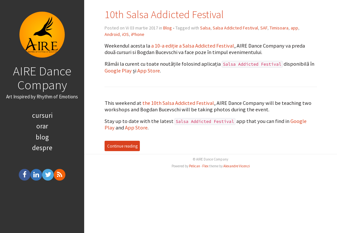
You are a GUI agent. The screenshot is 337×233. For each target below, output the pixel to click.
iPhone (137, 34)
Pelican (194, 166)
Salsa (205, 28)
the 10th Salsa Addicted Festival (178, 103)
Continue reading (122, 146)
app (294, 28)
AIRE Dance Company (42, 78)
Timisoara (279, 28)
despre (42, 147)
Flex (205, 166)
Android (112, 34)
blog (42, 137)
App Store (148, 70)
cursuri (42, 115)
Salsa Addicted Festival (235, 28)
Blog (167, 28)
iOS (125, 34)
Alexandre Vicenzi (236, 166)
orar (42, 126)
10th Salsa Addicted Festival (164, 14)
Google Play (118, 70)
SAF (263, 28)
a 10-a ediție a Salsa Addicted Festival (192, 45)
